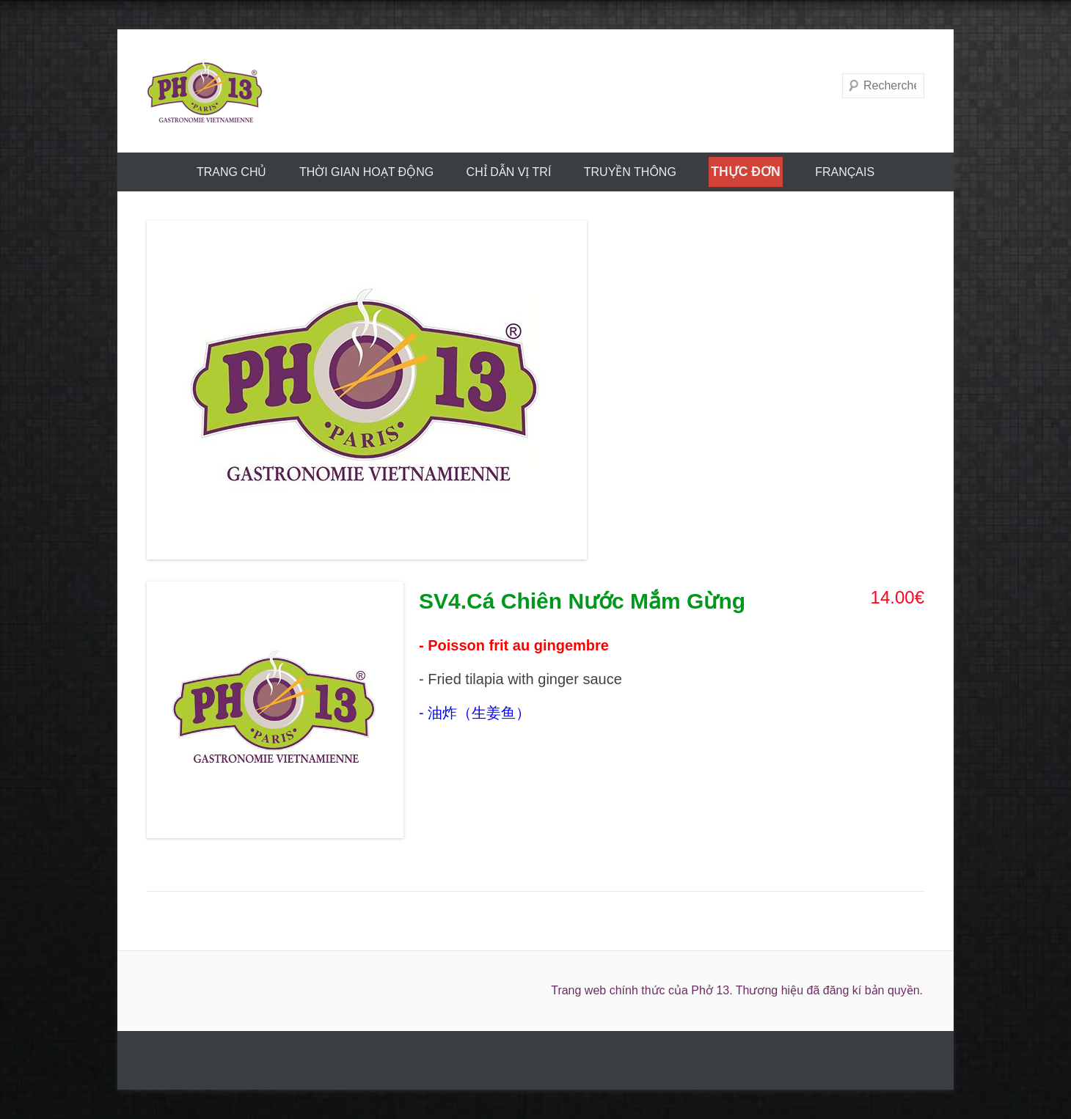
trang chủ (232, 172)
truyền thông (630, 172)
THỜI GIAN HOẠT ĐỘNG (366, 172)
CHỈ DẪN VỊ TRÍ (509, 172)
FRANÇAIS (844, 172)
